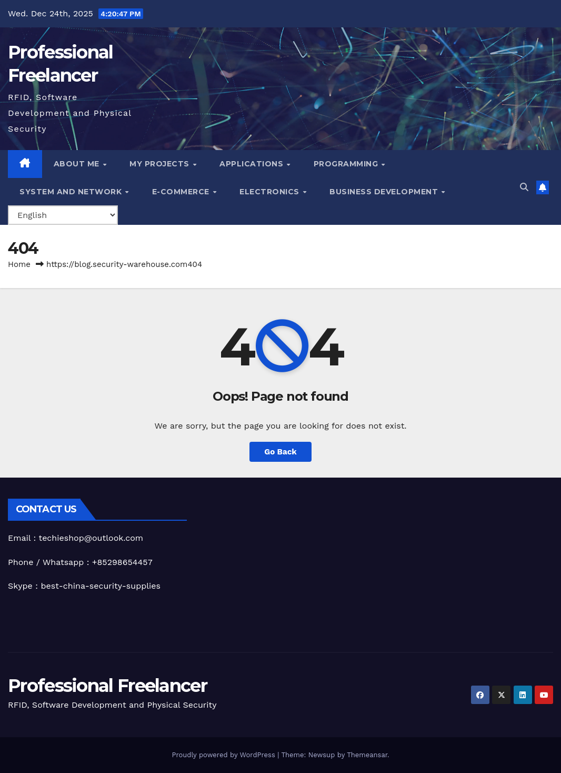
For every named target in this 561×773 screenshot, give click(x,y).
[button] (524, 187)
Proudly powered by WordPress (224, 755)
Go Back (280, 452)
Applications (252, 164)
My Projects (160, 164)
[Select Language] (63, 215)
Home (19, 264)
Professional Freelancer (107, 686)
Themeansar (367, 755)
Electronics (270, 191)
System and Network (71, 191)
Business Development (384, 191)
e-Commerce (182, 191)
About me (78, 164)
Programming (347, 164)
